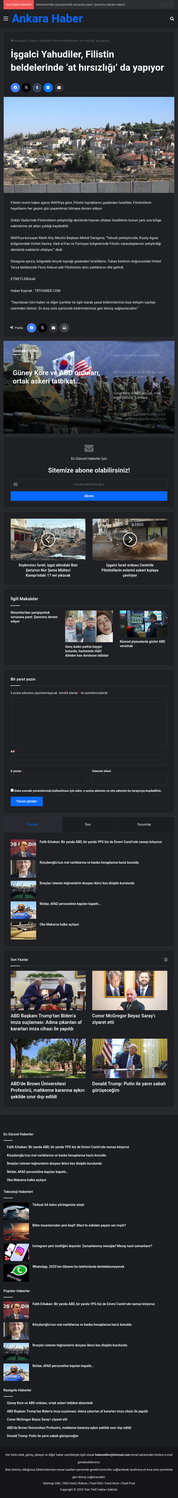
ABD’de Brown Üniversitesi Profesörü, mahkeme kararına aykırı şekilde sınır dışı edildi (48, 1090)
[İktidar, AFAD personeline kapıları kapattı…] (23, 910)
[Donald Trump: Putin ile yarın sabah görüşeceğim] (129, 1058)
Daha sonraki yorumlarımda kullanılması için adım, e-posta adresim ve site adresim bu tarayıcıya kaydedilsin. (88, 790)
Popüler (32, 824)
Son (88, 824)
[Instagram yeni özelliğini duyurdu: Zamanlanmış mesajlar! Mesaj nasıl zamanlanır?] (16, 1252)
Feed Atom (112, 1483)
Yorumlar (144, 824)
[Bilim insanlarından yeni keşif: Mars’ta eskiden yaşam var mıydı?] (16, 1231)
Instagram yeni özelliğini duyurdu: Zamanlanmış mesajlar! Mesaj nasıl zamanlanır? (92, 1246)
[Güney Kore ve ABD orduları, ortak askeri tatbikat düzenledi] (89, 387)
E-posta (17, 771)
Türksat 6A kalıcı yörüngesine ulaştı (58, 1205)
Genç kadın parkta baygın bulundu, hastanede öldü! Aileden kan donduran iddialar (86, 651)
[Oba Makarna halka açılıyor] (23, 930)
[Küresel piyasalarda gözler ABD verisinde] (143, 623)
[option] (89, 387)
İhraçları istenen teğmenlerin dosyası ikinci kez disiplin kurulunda (87, 883)
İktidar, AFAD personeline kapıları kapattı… (70, 904)
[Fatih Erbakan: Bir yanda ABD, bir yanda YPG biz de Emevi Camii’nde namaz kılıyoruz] (23, 848)
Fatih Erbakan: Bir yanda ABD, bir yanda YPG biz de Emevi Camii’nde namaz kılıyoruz (101, 842)
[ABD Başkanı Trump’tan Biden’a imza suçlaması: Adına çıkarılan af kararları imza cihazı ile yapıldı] (48, 990)
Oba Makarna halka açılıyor (59, 924)
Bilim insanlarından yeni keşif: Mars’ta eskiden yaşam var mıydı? (79, 1225)
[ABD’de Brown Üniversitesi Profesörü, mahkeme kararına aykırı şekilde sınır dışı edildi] (48, 1058)
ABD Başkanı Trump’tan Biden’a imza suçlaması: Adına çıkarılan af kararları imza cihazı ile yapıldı (46, 1022)
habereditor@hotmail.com (112, 1454)
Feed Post (128, 1483)
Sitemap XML (52, 1483)
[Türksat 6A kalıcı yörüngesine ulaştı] (16, 1211)
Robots (83, 1483)
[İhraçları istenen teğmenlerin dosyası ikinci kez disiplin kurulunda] (23, 889)
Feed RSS (96, 1483)
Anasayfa (19, 40)
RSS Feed (69, 1483)
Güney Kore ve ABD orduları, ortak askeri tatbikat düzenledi (56, 377)
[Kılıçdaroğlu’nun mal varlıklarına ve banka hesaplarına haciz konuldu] (23, 869)
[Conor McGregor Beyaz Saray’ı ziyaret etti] (129, 990)
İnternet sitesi (101, 771)
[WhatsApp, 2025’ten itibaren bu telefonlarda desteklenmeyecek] (16, 1273)
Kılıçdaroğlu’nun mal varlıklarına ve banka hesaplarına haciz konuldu (89, 862)
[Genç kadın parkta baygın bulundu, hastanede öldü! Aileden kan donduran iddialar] (89, 626)
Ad (13, 751)
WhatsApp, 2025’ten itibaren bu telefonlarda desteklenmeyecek (78, 1266)
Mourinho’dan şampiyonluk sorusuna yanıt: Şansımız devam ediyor (80, 4)
